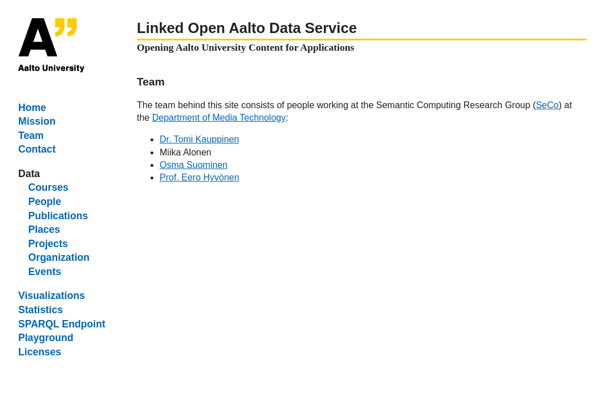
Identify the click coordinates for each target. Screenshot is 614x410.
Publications (58, 216)
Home (32, 107)
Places (44, 229)
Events (45, 271)
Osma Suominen (193, 165)
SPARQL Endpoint (61, 324)
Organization (59, 257)
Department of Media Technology (219, 117)
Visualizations (51, 295)
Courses (48, 187)
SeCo (547, 105)
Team (31, 135)
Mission (37, 121)
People (45, 201)
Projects (48, 243)
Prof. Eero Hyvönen (199, 177)
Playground (46, 337)
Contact (37, 149)
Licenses (39, 352)
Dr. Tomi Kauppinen (199, 139)
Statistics (40, 309)
